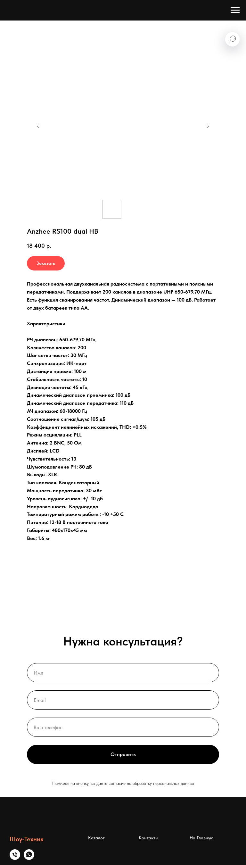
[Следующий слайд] (208, 126)
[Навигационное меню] (235, 10)
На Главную (201, 837)
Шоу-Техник (27, 839)
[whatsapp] (29, 858)
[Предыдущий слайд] (38, 126)
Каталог (96, 837)
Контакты (148, 837)
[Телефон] (15, 858)
